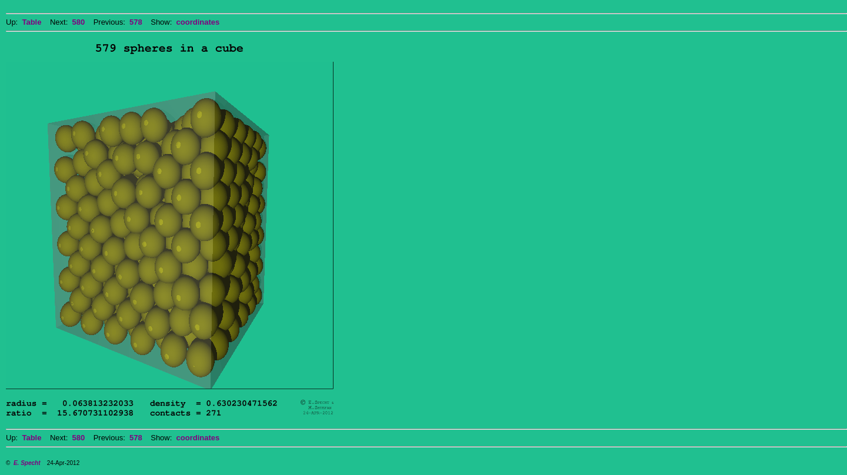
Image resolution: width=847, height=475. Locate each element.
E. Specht (27, 463)
